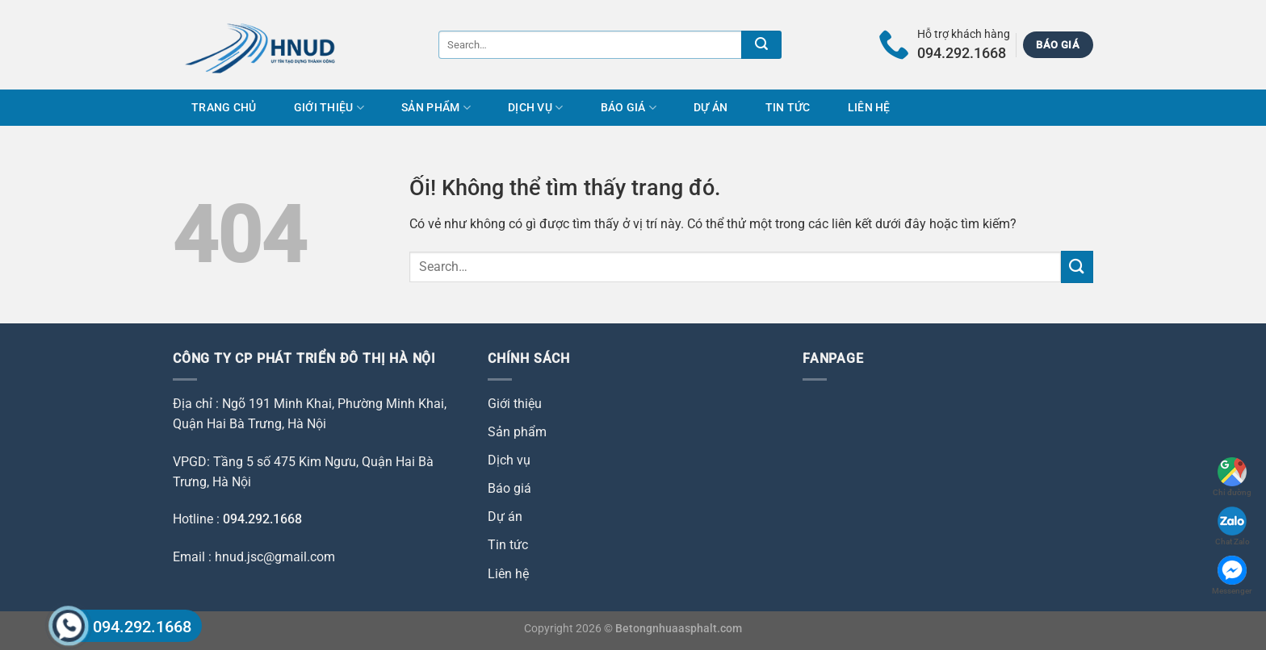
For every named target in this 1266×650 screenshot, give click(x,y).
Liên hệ (869, 108)
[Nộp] (761, 45)
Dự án (710, 108)
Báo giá (629, 107)
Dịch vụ (536, 107)
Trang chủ (224, 108)
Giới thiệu (329, 107)
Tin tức (788, 108)
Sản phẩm (436, 107)
